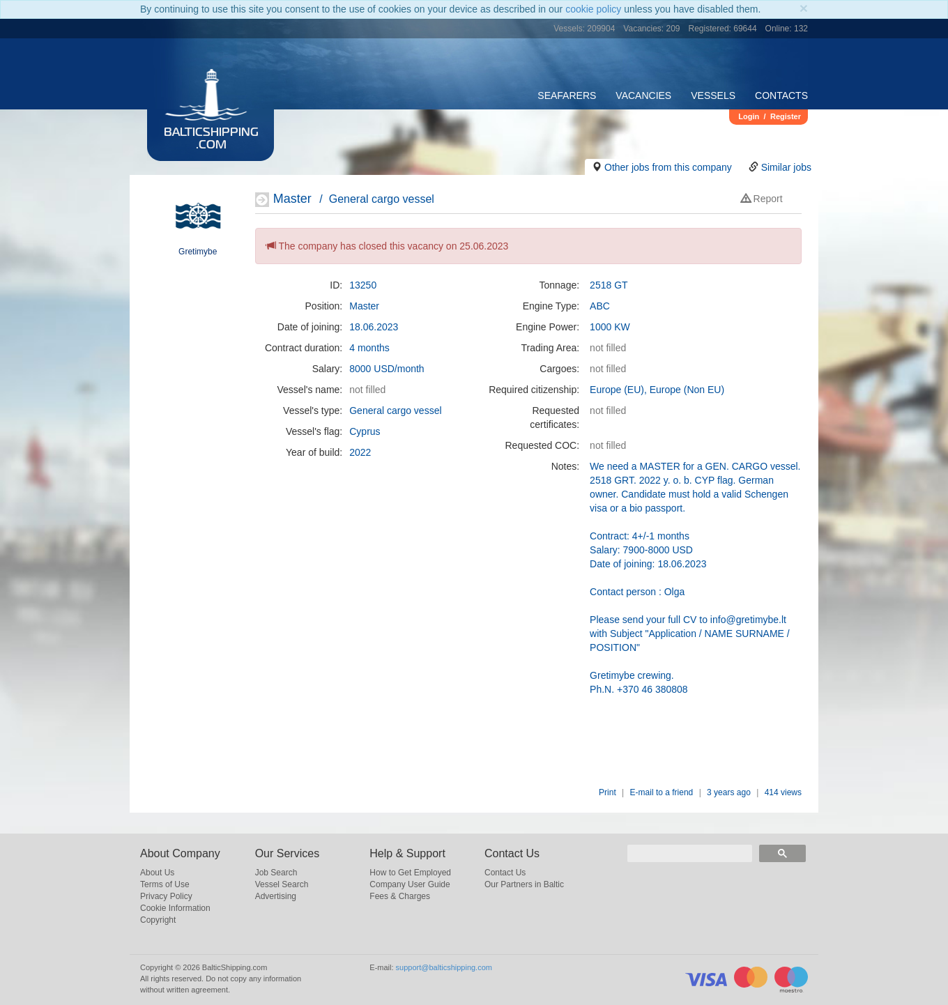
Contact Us (505, 872)
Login (748, 116)
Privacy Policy (166, 896)
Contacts (781, 95)
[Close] (804, 8)
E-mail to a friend (662, 792)
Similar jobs (786, 167)
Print (607, 792)
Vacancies (643, 95)
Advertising (275, 896)
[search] (689, 853)
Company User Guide (409, 884)
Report (762, 198)
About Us (157, 872)
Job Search (276, 872)
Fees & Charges (399, 896)
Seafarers (566, 95)
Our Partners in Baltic (524, 884)
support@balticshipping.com (444, 967)
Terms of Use (165, 884)
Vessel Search (282, 884)
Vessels (713, 95)
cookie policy (593, 9)
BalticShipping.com (211, 139)
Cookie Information (175, 908)
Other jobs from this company (668, 167)
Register (785, 116)
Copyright (158, 920)
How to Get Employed (410, 872)
